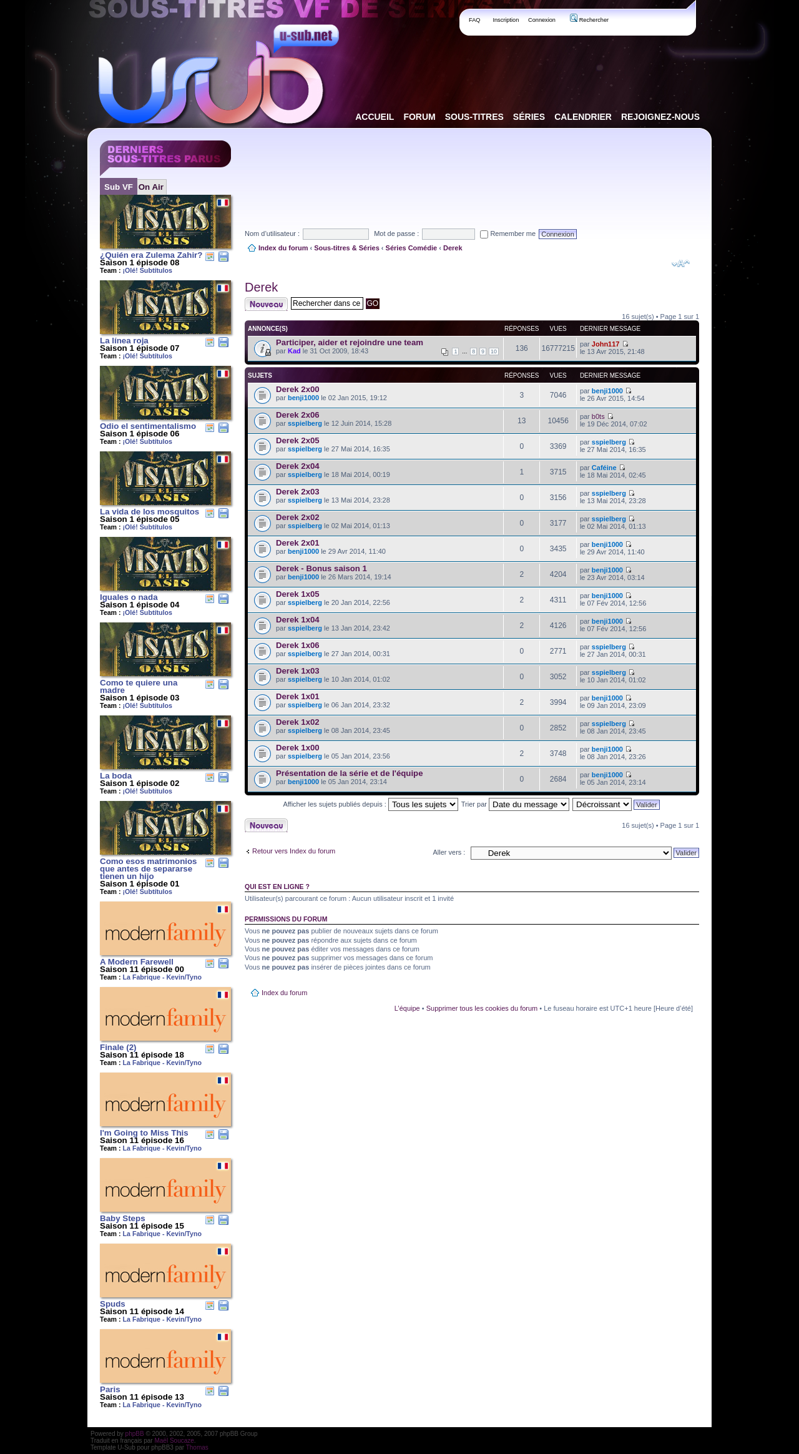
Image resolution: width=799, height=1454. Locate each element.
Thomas (197, 1447)
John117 (606, 344)
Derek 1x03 (298, 670)
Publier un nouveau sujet (266, 304)
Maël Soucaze (174, 1440)
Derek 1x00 (298, 747)
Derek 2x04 (298, 466)
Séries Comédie (412, 248)
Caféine (604, 467)
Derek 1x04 (298, 619)
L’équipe (407, 1008)
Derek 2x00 (298, 389)
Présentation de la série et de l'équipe (349, 773)
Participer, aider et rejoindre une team (349, 342)
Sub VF (118, 187)
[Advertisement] (472, 168)
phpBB (134, 1433)
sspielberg (305, 423)
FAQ (475, 20)
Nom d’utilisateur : (272, 233)
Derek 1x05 (298, 594)
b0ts (598, 416)
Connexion (542, 20)
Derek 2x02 (298, 517)
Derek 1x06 (298, 645)
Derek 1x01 (298, 696)
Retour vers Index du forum (293, 851)
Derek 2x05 (298, 440)
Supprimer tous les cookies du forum (482, 1008)
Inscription (506, 20)
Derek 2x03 (298, 491)
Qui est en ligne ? (277, 886)
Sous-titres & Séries (347, 248)
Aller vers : (449, 852)
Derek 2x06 (298, 415)
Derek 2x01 (298, 543)
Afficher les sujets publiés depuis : (370, 804)
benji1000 (303, 397)
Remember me (508, 233)
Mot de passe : (396, 233)
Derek (453, 248)
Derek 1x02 (298, 722)
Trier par (515, 804)
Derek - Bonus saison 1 (321, 568)
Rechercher (589, 20)
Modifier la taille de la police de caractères (681, 263)
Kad (294, 351)
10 (494, 351)
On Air (151, 187)
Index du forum (283, 248)
